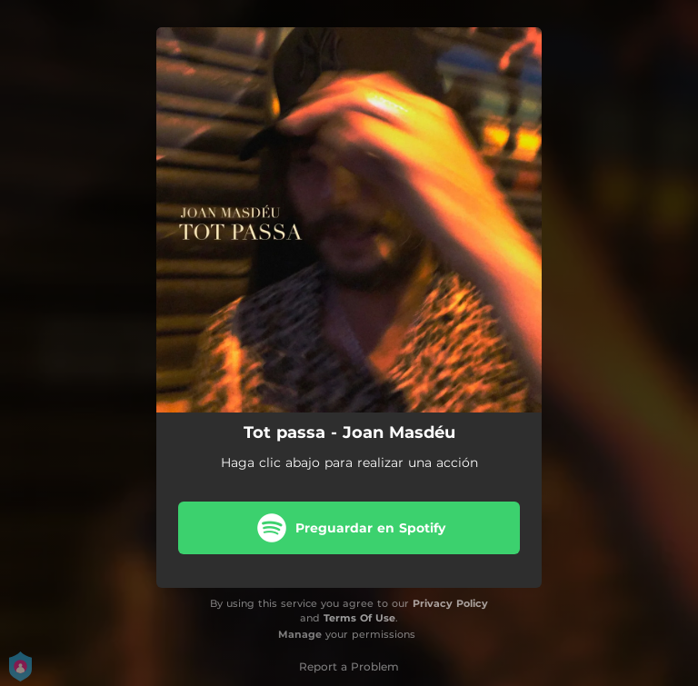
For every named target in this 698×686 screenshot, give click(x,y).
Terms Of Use (359, 617)
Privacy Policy (450, 603)
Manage (300, 634)
